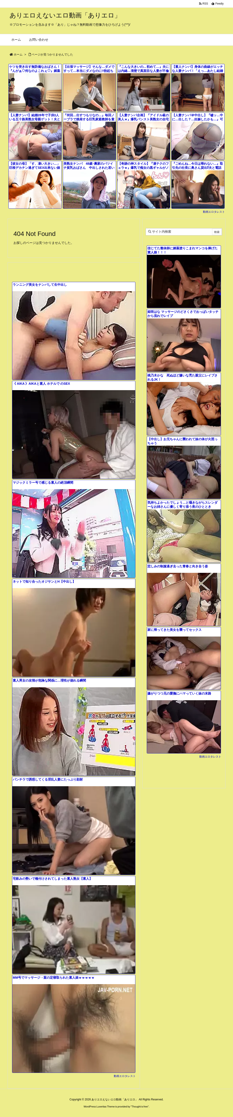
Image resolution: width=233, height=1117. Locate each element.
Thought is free (140, 1106)
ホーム (18, 54)
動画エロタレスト (214, 211)
